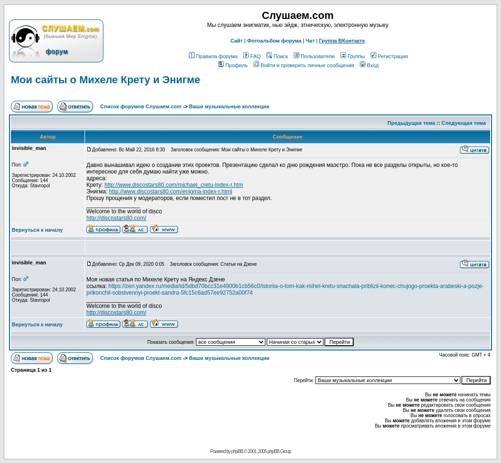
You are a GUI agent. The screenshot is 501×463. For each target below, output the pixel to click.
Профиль (233, 65)
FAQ (252, 56)
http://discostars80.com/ (116, 218)
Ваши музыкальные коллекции (229, 106)
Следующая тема (464, 123)
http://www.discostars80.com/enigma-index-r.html (170, 191)
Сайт (236, 41)
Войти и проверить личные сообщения (304, 65)
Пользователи (314, 56)
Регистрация (389, 56)
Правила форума (213, 56)
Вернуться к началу (37, 230)
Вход (369, 65)
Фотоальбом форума (274, 41)
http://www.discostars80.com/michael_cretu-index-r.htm (173, 185)
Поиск (277, 56)
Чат (310, 41)
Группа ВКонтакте (342, 41)
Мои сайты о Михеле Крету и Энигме (105, 80)
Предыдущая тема (411, 123)
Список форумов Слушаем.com (140, 106)
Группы (352, 56)
